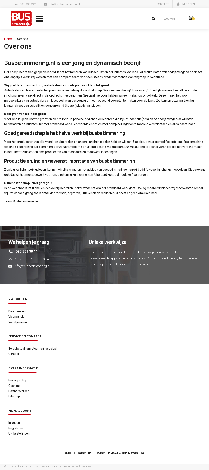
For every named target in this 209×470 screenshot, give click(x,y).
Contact (13, 354)
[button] (25, 4)
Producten (17, 299)
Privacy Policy (17, 380)
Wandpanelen (17, 322)
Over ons (14, 385)
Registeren (15, 428)
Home (8, 39)
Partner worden (18, 391)
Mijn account (19, 411)
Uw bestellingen (19, 433)
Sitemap (14, 396)
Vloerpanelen (17, 316)
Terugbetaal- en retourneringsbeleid (32, 348)
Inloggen (14, 422)
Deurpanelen (17, 311)
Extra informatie (23, 368)
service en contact (25, 336)
